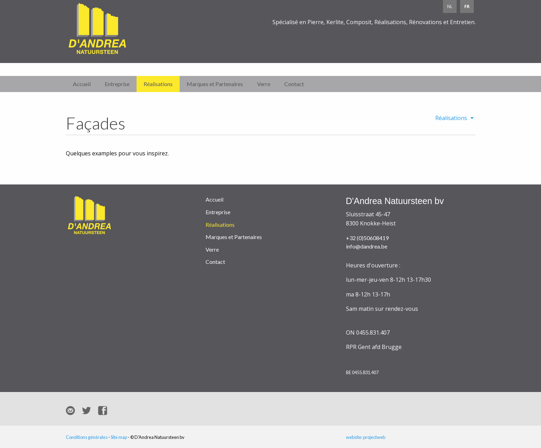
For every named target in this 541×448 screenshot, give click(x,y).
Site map (119, 437)
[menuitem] (453, 118)
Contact (294, 83)
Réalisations (158, 83)
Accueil (82, 83)
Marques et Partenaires (215, 83)
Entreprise (117, 83)
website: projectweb (365, 437)
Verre (263, 83)
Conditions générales (86, 437)
